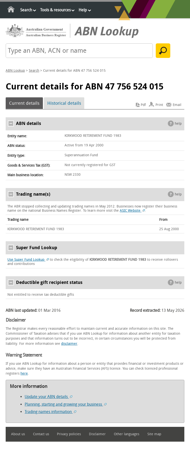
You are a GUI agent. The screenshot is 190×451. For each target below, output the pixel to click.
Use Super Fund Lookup (28, 260)
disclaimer (69, 344)
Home (11, 10)
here (24, 373)
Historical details (64, 103)
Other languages (126, 434)
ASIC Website (132, 210)
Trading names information (50, 411)
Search (26, 10)
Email (177, 105)
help (178, 123)
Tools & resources (55, 10)
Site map (154, 434)
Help (83, 10)
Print (159, 105)
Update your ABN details (48, 396)
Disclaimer (97, 434)
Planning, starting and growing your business (65, 404)
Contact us (41, 434)
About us (18, 434)
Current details (24, 103)
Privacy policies (69, 434)
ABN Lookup (15, 71)
